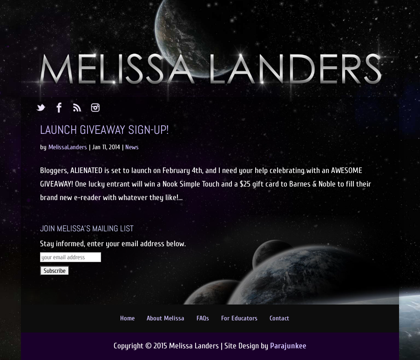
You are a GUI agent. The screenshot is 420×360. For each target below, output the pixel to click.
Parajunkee (288, 345)
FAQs (202, 318)
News (132, 147)
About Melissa (165, 318)
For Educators (239, 318)
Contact (279, 318)
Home (127, 318)
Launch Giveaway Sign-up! (104, 130)
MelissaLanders (67, 147)
